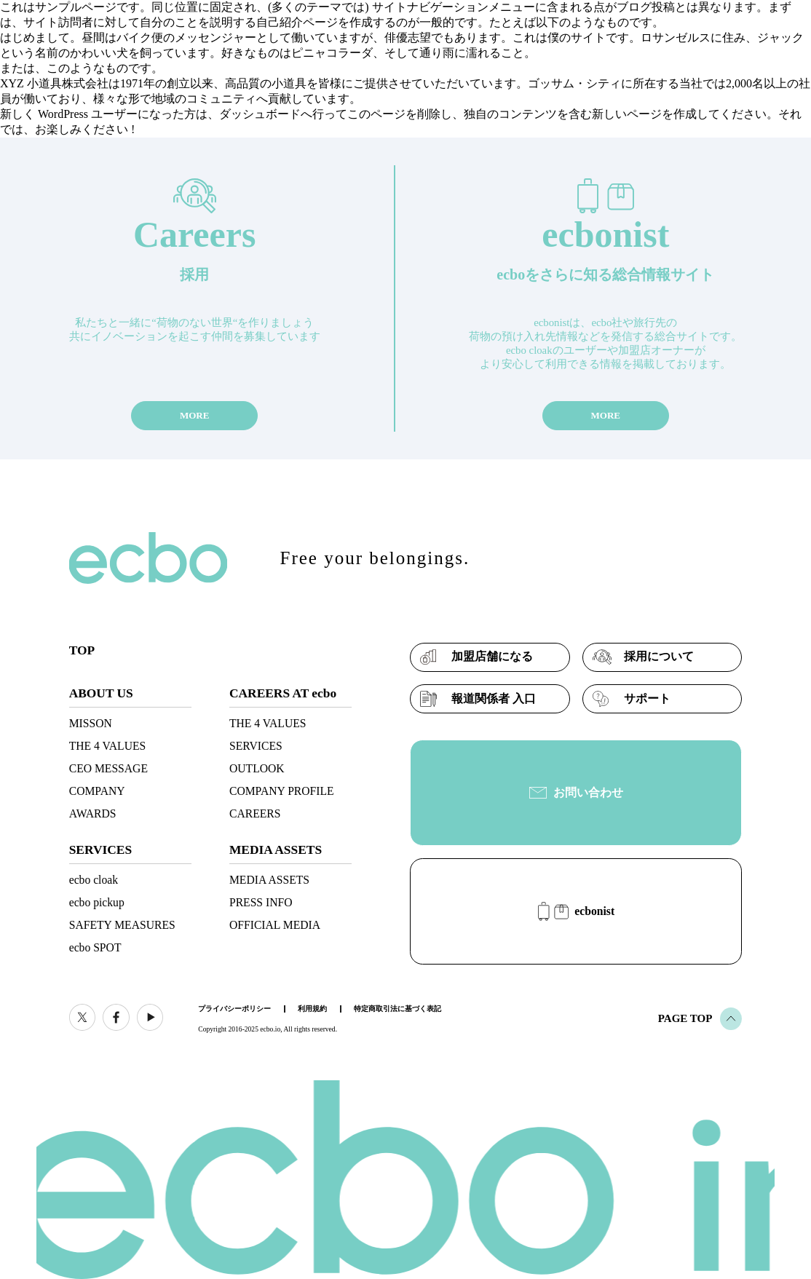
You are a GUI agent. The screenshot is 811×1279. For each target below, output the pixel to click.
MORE (195, 415)
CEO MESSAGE (108, 768)
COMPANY (97, 791)
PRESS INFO (261, 902)
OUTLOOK (257, 768)
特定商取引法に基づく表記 (397, 1009)
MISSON (90, 723)
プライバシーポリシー (234, 1009)
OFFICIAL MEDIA (274, 925)
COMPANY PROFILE (281, 791)
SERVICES (255, 746)
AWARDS (92, 813)
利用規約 (312, 1009)
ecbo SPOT (95, 947)
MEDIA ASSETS (269, 880)
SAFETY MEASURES (122, 925)
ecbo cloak (93, 880)
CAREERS (254, 813)
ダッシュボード (260, 114)
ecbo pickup (96, 902)
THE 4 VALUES (107, 746)
